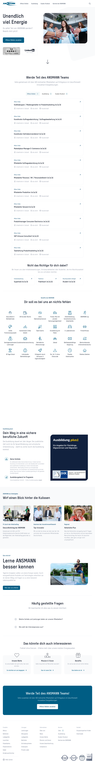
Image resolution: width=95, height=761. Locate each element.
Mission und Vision (45, 740)
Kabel (4, 750)
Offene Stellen (24, 3)
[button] (47, 618)
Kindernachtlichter (8, 753)
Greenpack (24, 746)
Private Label (25, 750)
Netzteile (24, 740)
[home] (10, 4)
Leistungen (24, 730)
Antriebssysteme (26, 743)
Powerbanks (6, 743)
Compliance (43, 746)
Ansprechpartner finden (84, 730)
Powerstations (7, 746)
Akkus (5, 730)
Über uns (42, 730)
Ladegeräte (6, 737)
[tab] (33, 94)
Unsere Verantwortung (46, 743)
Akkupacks (24, 734)
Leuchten (6, 740)
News (41, 734)
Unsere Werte (44, 737)
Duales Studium (45, 3)
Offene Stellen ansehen (13, 40)
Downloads (80, 734)
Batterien (6, 734)
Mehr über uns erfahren (11, 588)
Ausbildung (34, 3)
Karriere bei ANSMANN (59, 3)
